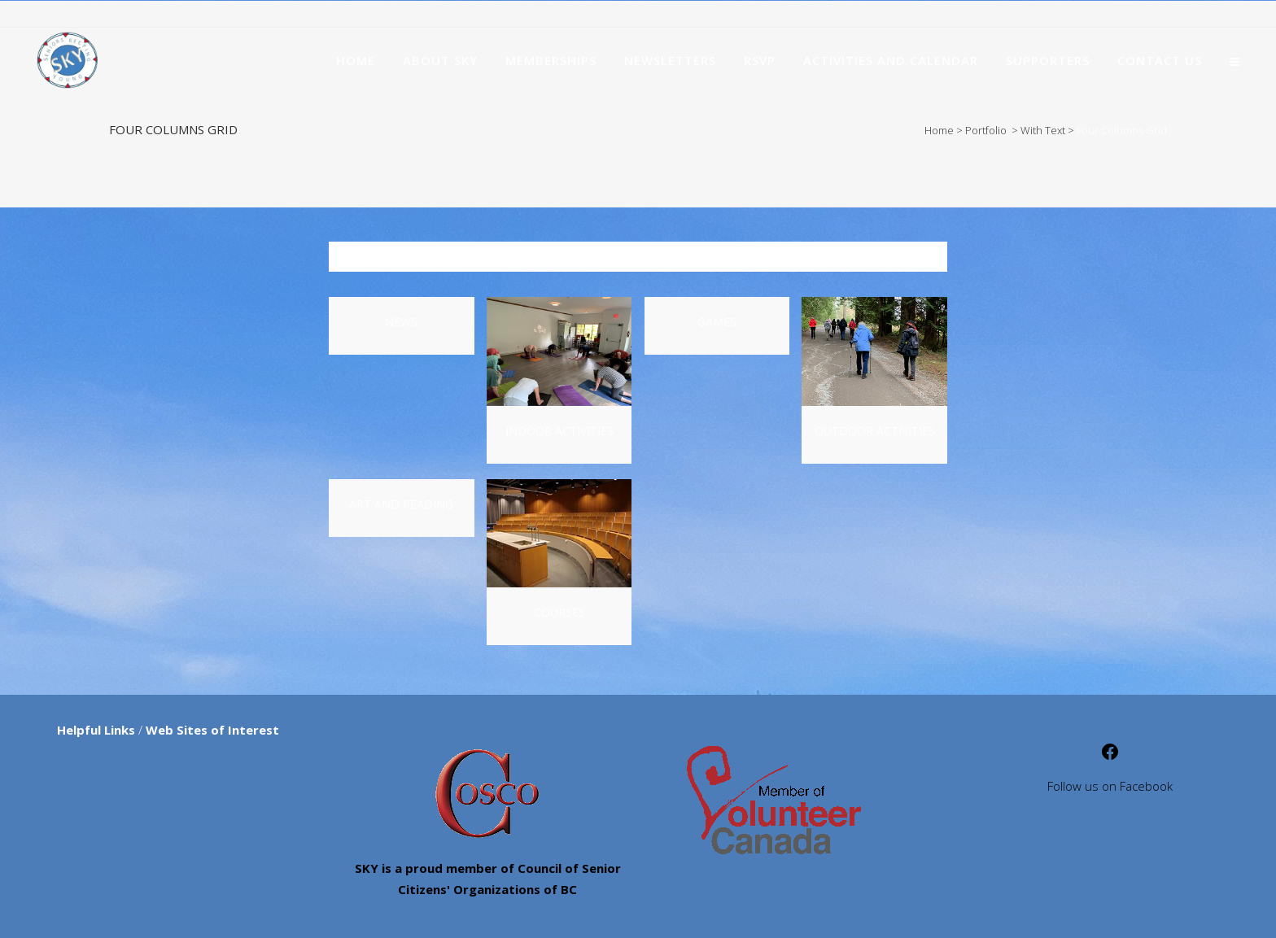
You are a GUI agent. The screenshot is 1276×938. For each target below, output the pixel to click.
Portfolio (986, 130)
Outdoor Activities (875, 430)
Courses (559, 612)
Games (716, 321)
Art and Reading (401, 504)
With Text (1042, 130)
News (401, 321)
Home (939, 130)
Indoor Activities (559, 430)
